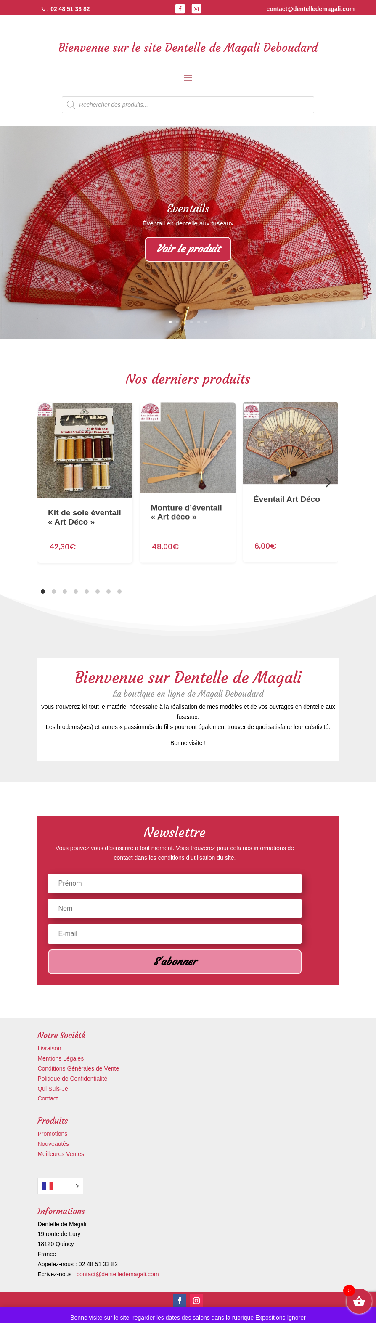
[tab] (42, 591)
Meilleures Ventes (60, 1154)
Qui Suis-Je (52, 1088)
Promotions (52, 1133)
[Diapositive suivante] (328, 482)
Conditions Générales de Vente (78, 1068)
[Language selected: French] (60, 1186)
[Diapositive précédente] (47, 482)
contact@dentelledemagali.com (118, 1274)
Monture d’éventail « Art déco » (186, 494)
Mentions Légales (60, 1058)
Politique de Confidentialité (72, 1078)
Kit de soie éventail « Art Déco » (84, 506)
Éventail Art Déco (287, 473)
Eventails (188, 208)
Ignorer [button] (296, 1317)
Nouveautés (53, 1143)
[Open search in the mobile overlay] (188, 104)
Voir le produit (188, 249)
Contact (47, 1098)
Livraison (49, 1048)
